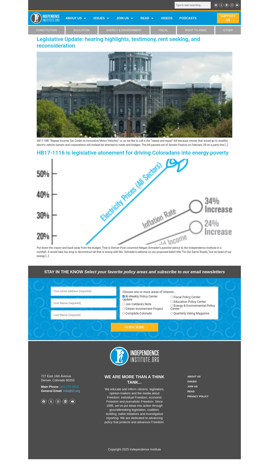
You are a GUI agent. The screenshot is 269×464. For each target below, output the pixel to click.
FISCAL (163, 30)
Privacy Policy (197, 401)
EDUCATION (82, 30)
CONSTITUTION (46, 30)
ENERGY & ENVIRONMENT (124, 30)
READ (147, 18)
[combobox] (191, 5)
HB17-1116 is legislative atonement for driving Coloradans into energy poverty (133, 153)
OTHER (228, 30)
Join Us (191, 391)
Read (190, 396)
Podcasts (188, 18)
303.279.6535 (69, 391)
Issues (101, 18)
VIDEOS (166, 18)
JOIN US (124, 18)
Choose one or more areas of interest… (149, 292)
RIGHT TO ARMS (195, 30)
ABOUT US (76, 18)
